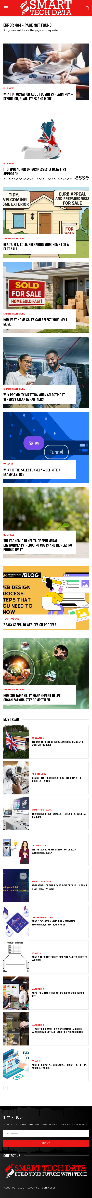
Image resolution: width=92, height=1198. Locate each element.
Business (8, 88)
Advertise (33, 1187)
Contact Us (48, 1187)
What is (8, 464)
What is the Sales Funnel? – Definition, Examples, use (32, 472)
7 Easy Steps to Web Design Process (29, 624)
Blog (21, 1187)
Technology (11, 619)
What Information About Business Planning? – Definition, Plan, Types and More (38, 96)
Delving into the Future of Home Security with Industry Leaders (56, 779)
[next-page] (11, 1088)
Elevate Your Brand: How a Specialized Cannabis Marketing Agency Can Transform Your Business (57, 1030)
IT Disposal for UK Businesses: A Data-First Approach (35, 171)
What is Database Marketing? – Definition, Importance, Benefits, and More (54, 922)
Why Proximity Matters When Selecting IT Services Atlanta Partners (34, 397)
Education (38, 738)
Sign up (46, 1143)
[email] (46, 1133)
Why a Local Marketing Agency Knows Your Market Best (58, 994)
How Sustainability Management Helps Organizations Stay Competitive (32, 697)
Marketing (38, 989)
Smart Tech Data (14, 239)
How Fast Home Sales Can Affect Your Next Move (35, 322)
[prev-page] (5, 1088)
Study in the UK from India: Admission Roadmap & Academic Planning (57, 743)
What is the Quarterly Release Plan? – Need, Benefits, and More (59, 958)
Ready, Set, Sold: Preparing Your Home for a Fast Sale (36, 246)
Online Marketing (42, 917)
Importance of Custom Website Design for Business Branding (59, 815)
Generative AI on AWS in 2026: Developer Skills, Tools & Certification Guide (59, 886)
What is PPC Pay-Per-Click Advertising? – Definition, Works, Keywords (59, 1066)
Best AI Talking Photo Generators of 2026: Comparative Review (54, 851)
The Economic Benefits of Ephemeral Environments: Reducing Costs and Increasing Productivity (37, 545)
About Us (9, 1187)
